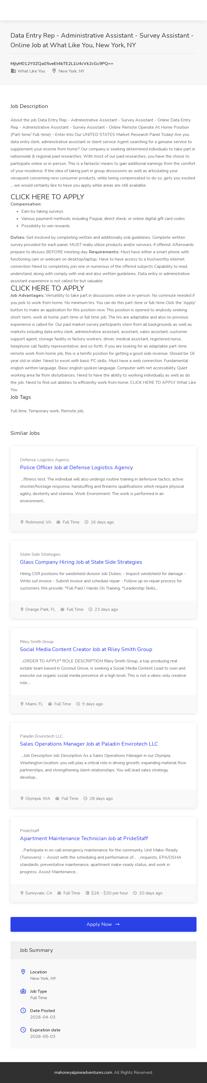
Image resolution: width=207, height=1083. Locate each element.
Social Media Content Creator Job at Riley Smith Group (86, 649)
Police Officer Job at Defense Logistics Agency (76, 467)
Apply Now (103, 924)
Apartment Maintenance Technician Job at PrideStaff (84, 838)
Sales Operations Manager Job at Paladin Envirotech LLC (89, 744)
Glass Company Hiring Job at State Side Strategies (81, 562)
